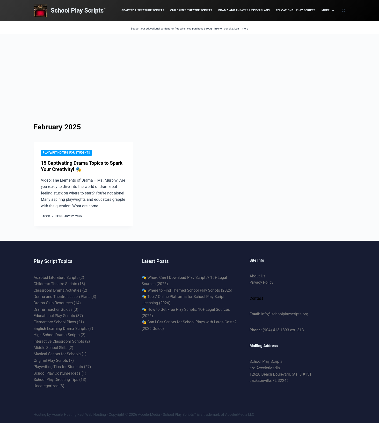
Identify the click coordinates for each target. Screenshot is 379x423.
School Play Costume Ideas (57, 373)
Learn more (241, 28)
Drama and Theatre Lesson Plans (244, 10)
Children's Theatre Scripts (55, 284)
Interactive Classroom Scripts (59, 341)
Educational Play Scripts (295, 10)
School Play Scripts (77, 10)
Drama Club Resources (53, 303)
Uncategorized (46, 386)
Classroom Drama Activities (57, 290)
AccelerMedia (149, 414)
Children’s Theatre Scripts (191, 10)
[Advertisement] (189, 70)
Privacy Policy (261, 282)
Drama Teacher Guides (53, 309)
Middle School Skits (50, 347)
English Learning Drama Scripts (60, 328)
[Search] (343, 10)
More (328, 11)
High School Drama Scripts (57, 335)
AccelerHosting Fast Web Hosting (79, 414)
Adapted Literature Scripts (142, 10)
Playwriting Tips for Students (66, 152)
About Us (257, 276)
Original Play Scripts (51, 360)
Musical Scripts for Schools (57, 354)
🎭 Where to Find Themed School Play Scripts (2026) (187, 290)
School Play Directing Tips (56, 379)
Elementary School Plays (55, 322)
